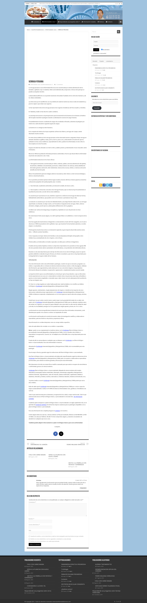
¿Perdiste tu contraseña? (99, 53)
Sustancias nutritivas (41, 404)
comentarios (109, 61)
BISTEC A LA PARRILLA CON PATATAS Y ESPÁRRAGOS (77, 463)
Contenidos (35, 22)
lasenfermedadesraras (38, 29)
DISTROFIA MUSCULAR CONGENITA (104, 88)
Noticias (101, 22)
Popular (102, 61)
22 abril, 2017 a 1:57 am (81, 480)
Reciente (95, 61)
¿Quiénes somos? (66, 589)
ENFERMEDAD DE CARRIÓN (40, 444)
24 (104, 80)
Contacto (109, 22)
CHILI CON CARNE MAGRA (37, 455)
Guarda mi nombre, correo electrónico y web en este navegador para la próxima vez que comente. (57, 536)
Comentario (32, 502)
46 (104, 70)
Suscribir (96, 108)
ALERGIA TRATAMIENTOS (103, 564)
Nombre (31, 519)
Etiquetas (95, 65)
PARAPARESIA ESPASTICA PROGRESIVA (105, 68)
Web (30, 530)
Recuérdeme (105, 49)
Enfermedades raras (48, 22)
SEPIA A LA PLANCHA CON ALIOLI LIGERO (57, 455)
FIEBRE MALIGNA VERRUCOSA (75, 444)
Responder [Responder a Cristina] (83, 488)
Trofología (39, 286)
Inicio (28, 22)
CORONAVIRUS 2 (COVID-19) (36, 586)
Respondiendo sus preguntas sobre (68, 22)
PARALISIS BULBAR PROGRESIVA (103, 78)
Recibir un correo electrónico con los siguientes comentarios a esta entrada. (51, 539)
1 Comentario (59, 84)
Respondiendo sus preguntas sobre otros (38, 591)
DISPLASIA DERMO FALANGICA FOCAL (107, 586)
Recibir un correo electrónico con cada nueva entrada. (45, 541)
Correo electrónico (34, 524)
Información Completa (89, 22)
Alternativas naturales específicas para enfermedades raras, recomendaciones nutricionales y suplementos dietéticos (69, 3)
